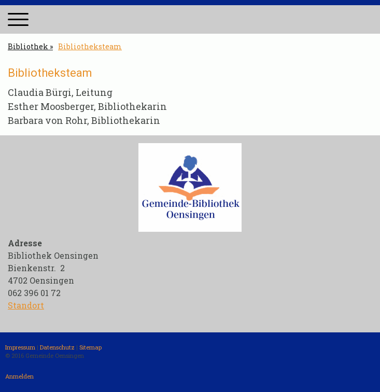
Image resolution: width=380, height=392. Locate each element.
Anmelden (19, 376)
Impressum (20, 347)
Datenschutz (57, 347)
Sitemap (90, 347)
